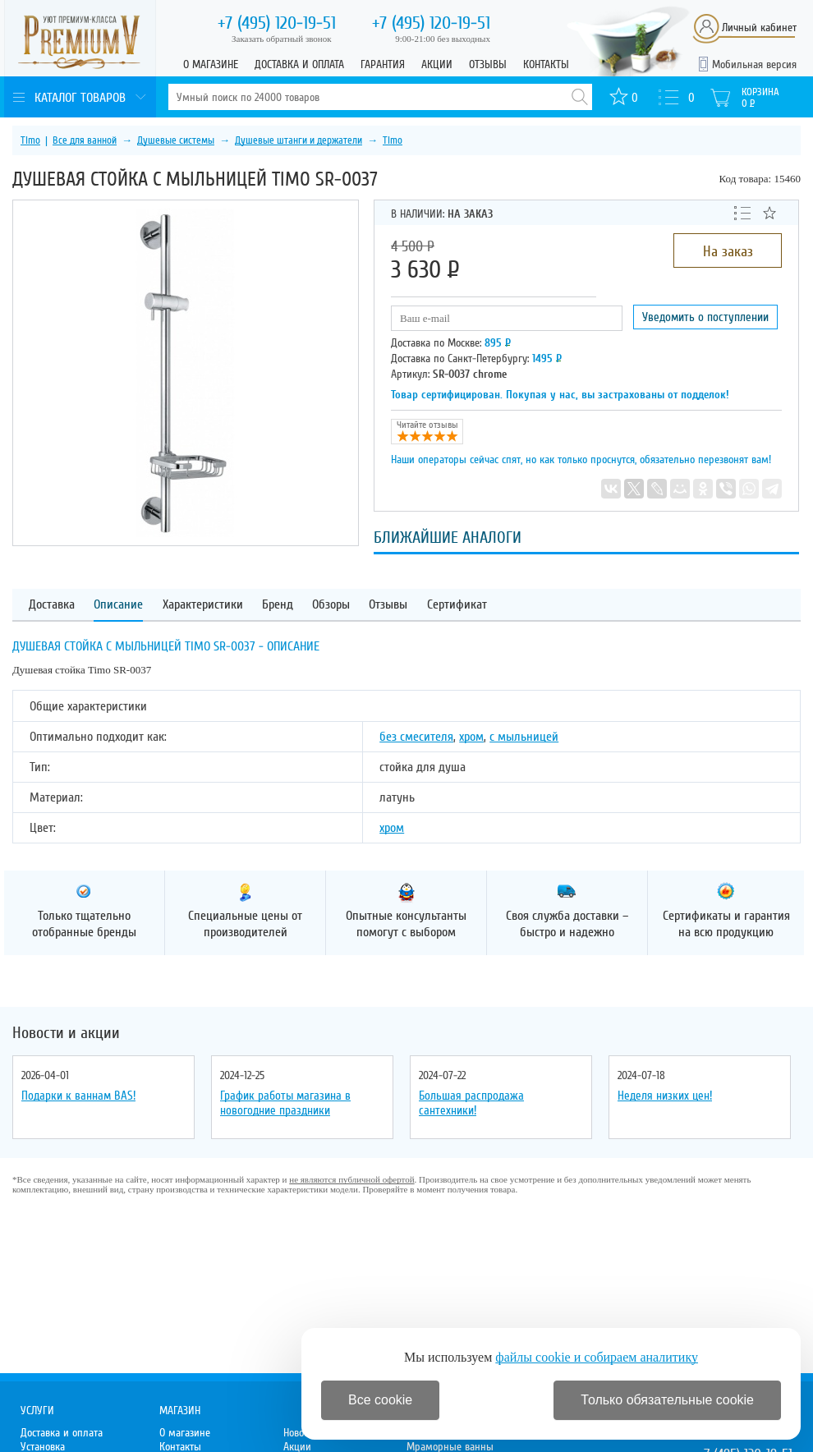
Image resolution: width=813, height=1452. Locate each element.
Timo (30, 140)
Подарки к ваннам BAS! (78, 1095)
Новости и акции (66, 1033)
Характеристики (203, 605)
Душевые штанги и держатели (298, 140)
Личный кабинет (759, 27)
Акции (436, 64)
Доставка (52, 605)
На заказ (728, 251)
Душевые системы (175, 140)
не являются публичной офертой (351, 1179)
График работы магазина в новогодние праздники (285, 1103)
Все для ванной (85, 140)
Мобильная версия (754, 64)
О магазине (210, 64)
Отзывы (488, 64)
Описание (118, 605)
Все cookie (380, 1400)
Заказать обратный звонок (282, 39)
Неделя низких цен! (665, 1095)
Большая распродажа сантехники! (471, 1103)
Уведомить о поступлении (705, 317)
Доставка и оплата (299, 64)
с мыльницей (523, 736)
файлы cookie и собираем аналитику (596, 1357)
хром (471, 736)
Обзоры (331, 605)
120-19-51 (277, 23)
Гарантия (383, 64)
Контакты (546, 64)
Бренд (277, 605)
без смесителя (416, 736)
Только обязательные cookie (667, 1400)
